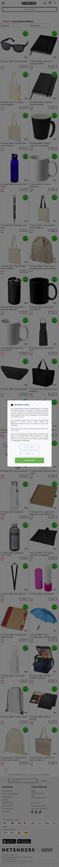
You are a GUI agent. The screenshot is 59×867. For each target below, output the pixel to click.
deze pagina (16, 430)
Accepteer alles (29, 460)
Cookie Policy (17, 440)
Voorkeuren (29, 453)
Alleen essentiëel (29, 447)
